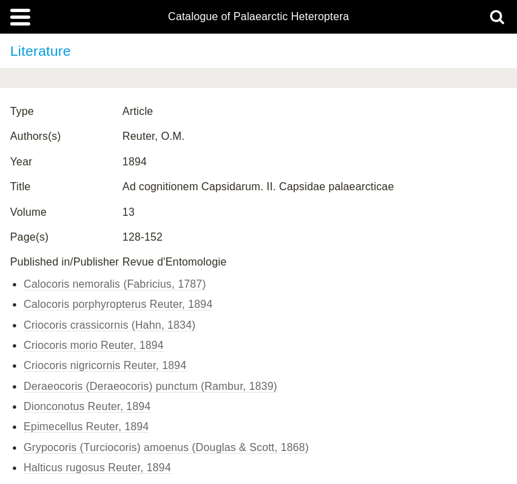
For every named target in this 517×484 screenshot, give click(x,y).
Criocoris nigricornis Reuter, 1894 (105, 365)
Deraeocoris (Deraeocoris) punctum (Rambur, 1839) (150, 386)
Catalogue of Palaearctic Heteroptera (258, 16)
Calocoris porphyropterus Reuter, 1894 (118, 304)
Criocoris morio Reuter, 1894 (94, 345)
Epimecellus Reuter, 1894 (86, 426)
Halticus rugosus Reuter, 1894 (97, 467)
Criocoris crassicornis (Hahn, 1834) (109, 325)
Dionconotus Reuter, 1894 (87, 406)
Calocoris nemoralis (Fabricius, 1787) (115, 284)
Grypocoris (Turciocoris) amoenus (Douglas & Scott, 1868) (166, 447)
